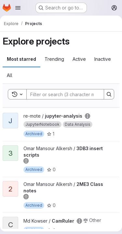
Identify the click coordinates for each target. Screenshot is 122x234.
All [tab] (9, 75)
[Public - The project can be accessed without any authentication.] (87, 116)
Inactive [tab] (102, 59)
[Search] (69, 94)
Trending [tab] (54, 59)
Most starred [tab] (21, 59)
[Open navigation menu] (18, 8)
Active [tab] (79, 59)
